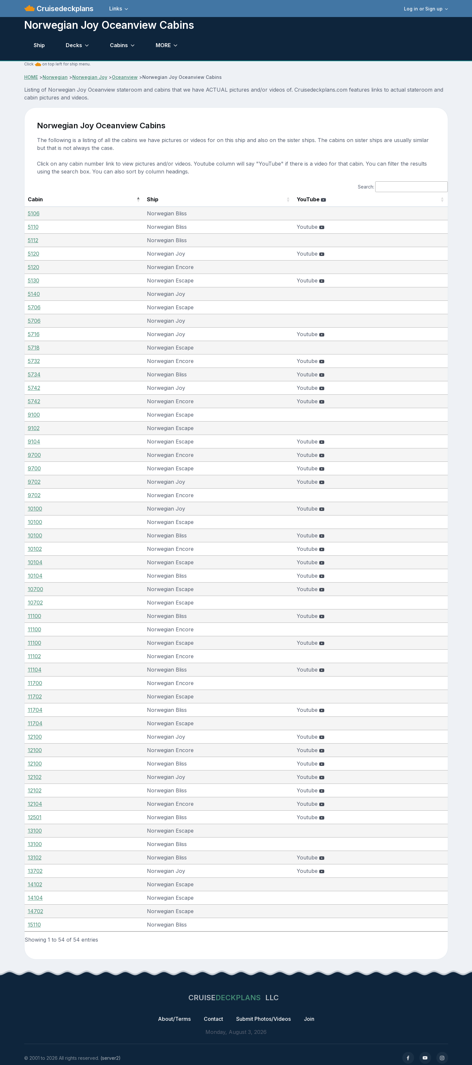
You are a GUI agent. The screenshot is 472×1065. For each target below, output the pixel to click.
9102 (34, 428)
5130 (33, 280)
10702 (35, 602)
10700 (35, 589)
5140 (34, 294)
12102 (35, 777)
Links (115, 8)
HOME (31, 77)
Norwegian (55, 77)
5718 (34, 347)
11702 (35, 696)
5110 (33, 227)
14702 (35, 911)
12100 (35, 736)
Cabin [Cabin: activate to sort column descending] (35, 199)
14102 (35, 884)
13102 (35, 857)
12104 (35, 804)
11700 (35, 683)
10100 (35, 508)
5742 (34, 388)
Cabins (119, 45)
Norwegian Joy (89, 77)
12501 (35, 817)
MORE (163, 45)
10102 (35, 549)
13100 (35, 830)
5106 (34, 213)
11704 (35, 710)
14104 (35, 897)
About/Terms (174, 1019)
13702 (35, 871)
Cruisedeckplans (64, 8)
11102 (34, 656)
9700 (34, 455)
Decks (74, 45)
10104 (35, 562)
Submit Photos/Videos (263, 1019)
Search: (403, 186)
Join (309, 1019)
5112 (33, 240)
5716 (34, 334)
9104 (34, 441)
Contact (213, 1019)
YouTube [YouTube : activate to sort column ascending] (322, 199)
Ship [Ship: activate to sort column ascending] (126, 199)
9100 (34, 414)
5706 (34, 307)
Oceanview (125, 77)
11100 (34, 616)
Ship (39, 45)
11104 (35, 669)
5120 (33, 253)
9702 (34, 481)
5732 (34, 361)
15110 (34, 924)
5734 (34, 374)
